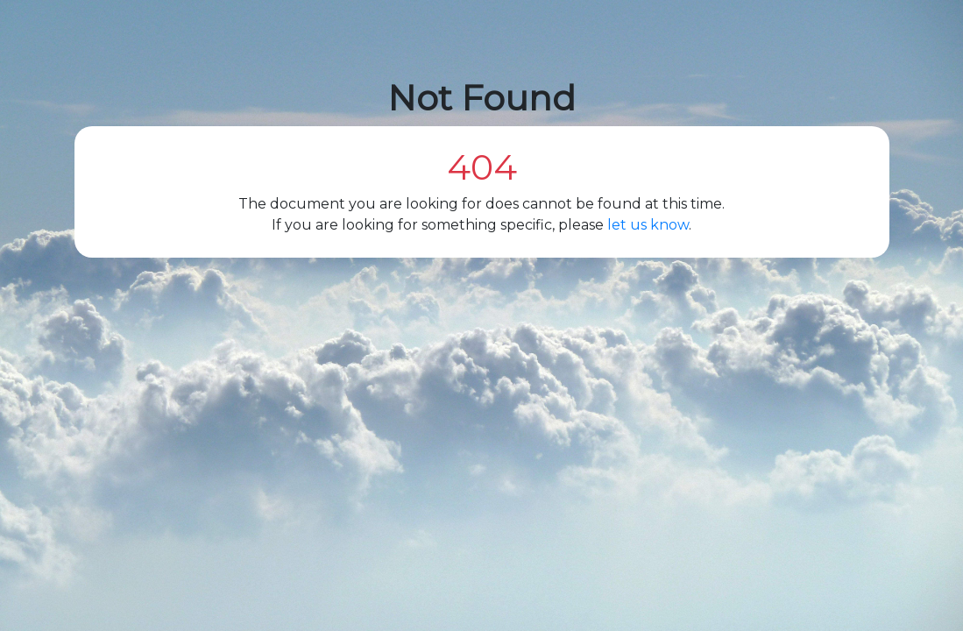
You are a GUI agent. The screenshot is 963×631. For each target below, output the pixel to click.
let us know (648, 224)
